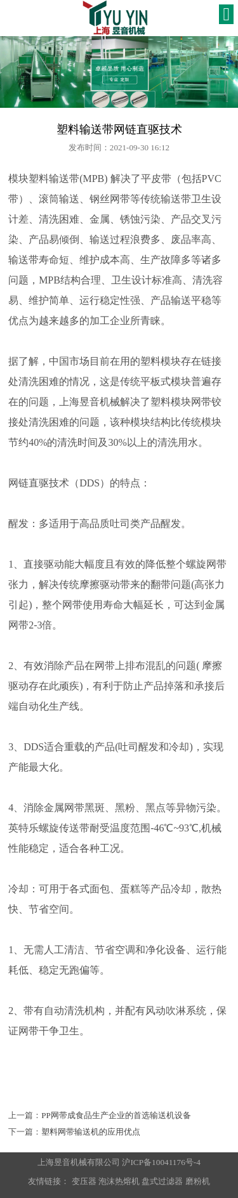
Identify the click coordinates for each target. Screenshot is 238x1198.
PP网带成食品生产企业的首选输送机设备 (116, 1115)
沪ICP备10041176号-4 (161, 1162)
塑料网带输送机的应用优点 (90, 1131)
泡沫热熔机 (119, 1181)
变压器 (84, 1181)
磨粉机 (197, 1181)
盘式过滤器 (162, 1181)
